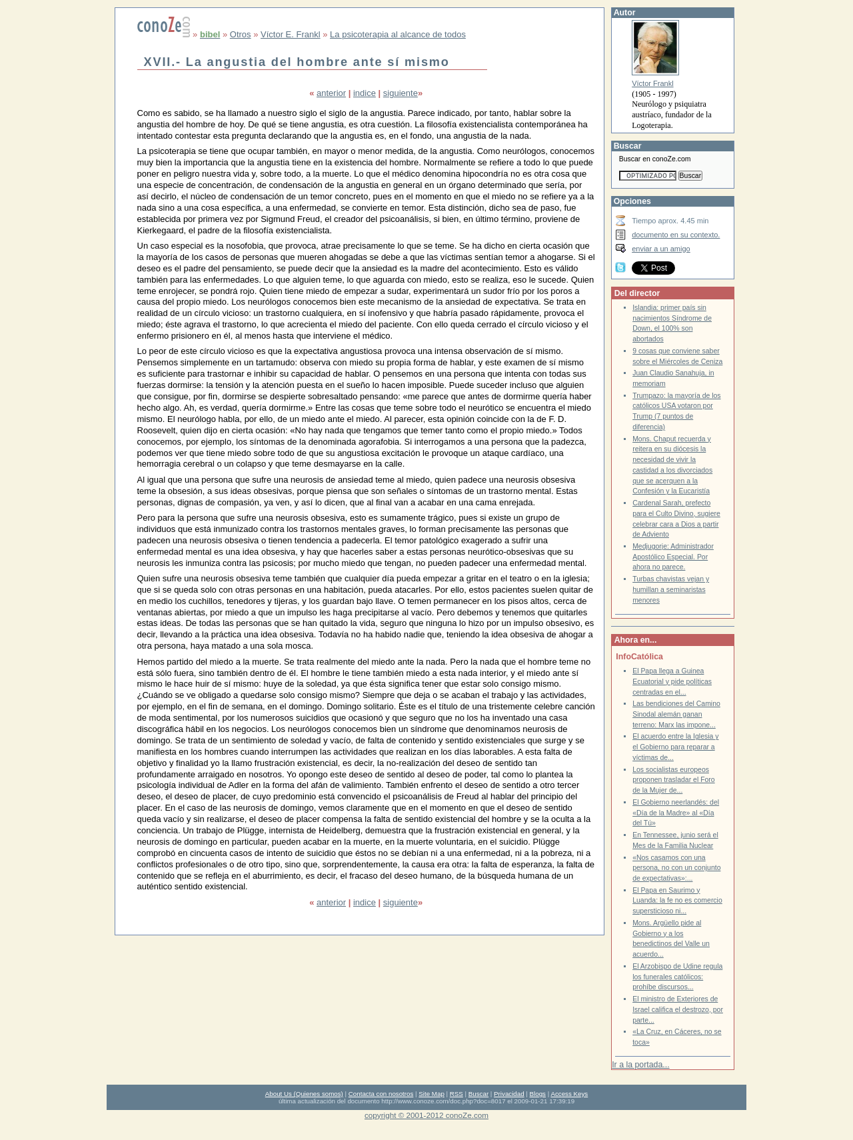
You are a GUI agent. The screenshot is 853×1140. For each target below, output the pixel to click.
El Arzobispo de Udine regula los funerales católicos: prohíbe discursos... (677, 977)
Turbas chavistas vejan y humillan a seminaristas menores (670, 589)
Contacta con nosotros (381, 1093)
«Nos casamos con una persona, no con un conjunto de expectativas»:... (676, 868)
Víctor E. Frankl (291, 34)
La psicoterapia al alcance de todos (398, 34)
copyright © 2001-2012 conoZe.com (426, 1115)
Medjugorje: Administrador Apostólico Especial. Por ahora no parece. (673, 557)
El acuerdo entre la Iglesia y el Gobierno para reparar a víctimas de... (675, 747)
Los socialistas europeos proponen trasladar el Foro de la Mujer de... (673, 780)
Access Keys (569, 1093)
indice (364, 93)
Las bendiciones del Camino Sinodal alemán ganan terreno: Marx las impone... (676, 714)
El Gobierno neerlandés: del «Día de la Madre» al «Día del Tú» (675, 813)
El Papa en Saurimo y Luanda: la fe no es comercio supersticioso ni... (677, 901)
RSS (456, 1093)
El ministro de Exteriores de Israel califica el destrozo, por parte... (677, 1009)
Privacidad (509, 1093)
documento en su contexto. (676, 235)
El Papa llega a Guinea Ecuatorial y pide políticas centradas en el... (672, 681)
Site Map (431, 1093)
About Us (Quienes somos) (304, 1093)
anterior (331, 93)
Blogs (538, 1093)
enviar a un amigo (661, 249)
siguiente (400, 93)
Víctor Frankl (652, 83)
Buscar (478, 1093)
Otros (240, 34)
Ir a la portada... (640, 1064)
